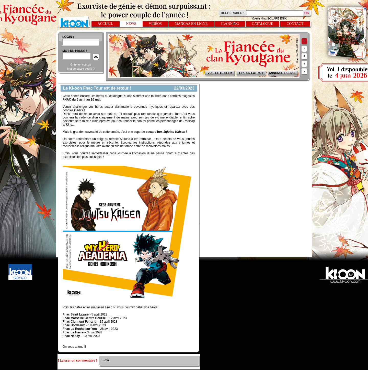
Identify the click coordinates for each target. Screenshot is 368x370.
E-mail (105, 360)
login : (68, 37)
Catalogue (262, 24)
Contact (295, 24)
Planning (230, 24)
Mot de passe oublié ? (81, 68)
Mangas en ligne (191, 24)
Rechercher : (232, 13)
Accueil (105, 24)
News (131, 24)
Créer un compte (81, 64)
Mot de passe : (74, 51)
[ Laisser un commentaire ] (77, 360)
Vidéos (155, 24)
